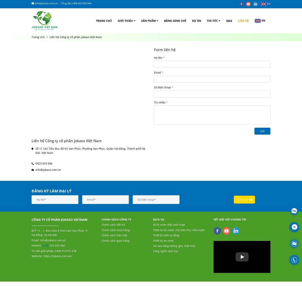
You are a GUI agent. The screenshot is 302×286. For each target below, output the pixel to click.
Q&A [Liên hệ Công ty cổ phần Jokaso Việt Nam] (229, 21)
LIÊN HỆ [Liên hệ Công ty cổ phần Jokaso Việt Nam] (243, 21)
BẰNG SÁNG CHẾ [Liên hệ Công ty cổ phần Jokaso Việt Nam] (175, 21)
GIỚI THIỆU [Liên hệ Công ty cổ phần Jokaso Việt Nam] (126, 21)
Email (157, 72)
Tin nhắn (159, 102)
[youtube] (249, 3)
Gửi (262, 131)
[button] (266, 4)
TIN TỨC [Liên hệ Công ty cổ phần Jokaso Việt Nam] (213, 21)
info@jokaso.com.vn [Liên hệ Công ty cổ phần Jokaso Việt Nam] (45, 3)
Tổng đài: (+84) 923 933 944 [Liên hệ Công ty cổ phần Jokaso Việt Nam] (76, 3)
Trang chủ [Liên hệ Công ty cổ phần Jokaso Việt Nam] (38, 37)
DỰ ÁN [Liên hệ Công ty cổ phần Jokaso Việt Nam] (196, 21)
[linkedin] (256, 3)
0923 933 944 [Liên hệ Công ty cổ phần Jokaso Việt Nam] (43, 163)
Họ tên (158, 58)
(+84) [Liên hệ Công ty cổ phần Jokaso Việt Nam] (45, 245)
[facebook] (242, 3)
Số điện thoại (162, 87)
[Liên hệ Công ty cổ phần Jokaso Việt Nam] (45, 20)
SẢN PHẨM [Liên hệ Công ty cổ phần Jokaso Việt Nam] (149, 21)
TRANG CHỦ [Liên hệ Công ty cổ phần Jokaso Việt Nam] (104, 21)
